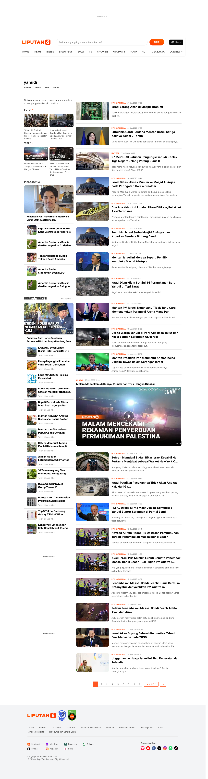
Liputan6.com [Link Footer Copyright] (50, 756)
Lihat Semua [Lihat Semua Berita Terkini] (65, 298)
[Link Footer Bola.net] (89, 744)
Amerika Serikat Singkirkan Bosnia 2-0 (51, 271)
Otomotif (119, 51)
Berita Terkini (35, 298)
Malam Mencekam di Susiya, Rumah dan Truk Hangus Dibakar (35, 166)
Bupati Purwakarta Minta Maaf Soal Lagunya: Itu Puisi (53, 405)
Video (56, 87)
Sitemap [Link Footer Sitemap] (110, 727)
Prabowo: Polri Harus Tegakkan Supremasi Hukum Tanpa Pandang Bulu (49, 340)
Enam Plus (66, 51)
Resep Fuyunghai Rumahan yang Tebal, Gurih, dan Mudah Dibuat (54, 364)
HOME (25, 51)
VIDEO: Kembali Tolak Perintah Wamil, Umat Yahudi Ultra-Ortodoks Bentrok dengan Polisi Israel (59, 169)
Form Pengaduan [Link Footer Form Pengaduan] (127, 727)
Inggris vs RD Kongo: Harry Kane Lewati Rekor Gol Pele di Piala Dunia (54, 232)
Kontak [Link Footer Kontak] (30, 727)
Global (79, 380)
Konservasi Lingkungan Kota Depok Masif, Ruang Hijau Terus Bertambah (53, 528)
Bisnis (50, 51)
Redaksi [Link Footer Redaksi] (43, 727)
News (37, 51)
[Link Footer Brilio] (70, 748)
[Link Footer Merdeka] (52, 744)
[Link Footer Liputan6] (41, 715)
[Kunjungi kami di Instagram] (165, 748)
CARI (156, 42)
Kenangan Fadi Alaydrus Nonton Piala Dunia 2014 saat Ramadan (48, 218)
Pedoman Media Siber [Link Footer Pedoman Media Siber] (91, 727)
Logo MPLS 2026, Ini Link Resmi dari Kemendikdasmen (53, 378)
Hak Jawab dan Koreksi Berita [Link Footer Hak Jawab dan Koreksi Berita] (62, 732)
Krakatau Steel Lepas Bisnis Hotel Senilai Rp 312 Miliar (53, 351)
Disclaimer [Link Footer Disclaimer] (56, 727)
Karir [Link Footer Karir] (160, 727)
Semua (27, 87)
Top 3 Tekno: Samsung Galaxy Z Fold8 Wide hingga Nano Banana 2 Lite (54, 514)
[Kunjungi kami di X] (159, 748)
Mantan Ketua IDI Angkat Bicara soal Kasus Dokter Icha (53, 419)
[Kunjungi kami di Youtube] (148, 748)
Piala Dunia (32, 181)
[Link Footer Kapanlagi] (52, 748)
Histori (115, 153)
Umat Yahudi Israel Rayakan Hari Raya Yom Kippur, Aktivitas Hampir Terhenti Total (60, 134)
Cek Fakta (158, 51)
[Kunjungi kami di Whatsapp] (170, 748)
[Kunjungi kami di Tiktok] (176, 748)
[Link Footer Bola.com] (70, 744)
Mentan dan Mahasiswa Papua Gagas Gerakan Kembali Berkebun (52, 433)
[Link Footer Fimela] (34, 748)
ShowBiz (102, 51)
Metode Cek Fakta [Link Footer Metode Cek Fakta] (35, 732)
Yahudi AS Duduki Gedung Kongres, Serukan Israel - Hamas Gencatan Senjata (36, 134)
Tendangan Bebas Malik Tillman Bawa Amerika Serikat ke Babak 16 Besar (53, 259)
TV (90, 51)
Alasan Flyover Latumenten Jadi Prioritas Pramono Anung (53, 460)
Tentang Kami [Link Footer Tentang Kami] (146, 727)
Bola (81, 51)
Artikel (38, 87)
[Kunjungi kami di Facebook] (154, 748)
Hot (144, 51)
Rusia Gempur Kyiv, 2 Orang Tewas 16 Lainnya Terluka (50, 487)
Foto (134, 51)
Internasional (118, 103)
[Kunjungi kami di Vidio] (143, 748)
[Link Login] (176, 42)
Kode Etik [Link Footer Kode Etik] (71, 727)
